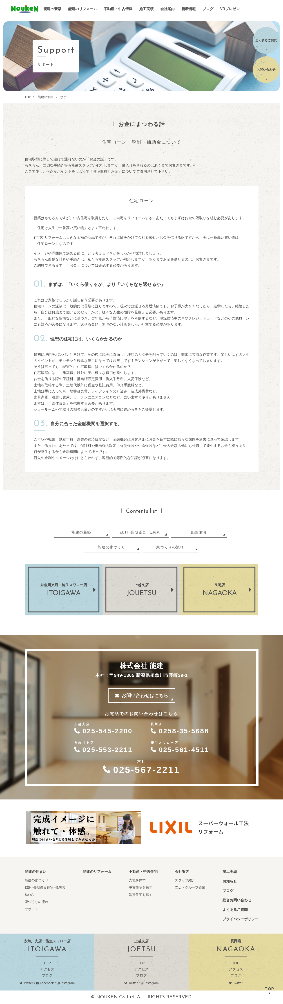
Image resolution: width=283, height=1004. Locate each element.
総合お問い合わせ (237, 900)
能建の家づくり (36, 880)
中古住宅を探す (140, 887)
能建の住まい (35, 871)
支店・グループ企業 (190, 887)
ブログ (228, 891)
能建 (24, 9)
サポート (31, 909)
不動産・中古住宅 (143, 871)
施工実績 (230, 871)
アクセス (47, 969)
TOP (47, 963)
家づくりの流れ (36, 902)
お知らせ (230, 881)
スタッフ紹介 (185, 880)
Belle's (30, 894)
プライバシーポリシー (240, 919)
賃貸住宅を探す (140, 894)
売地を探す (137, 880)
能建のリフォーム (97, 871)
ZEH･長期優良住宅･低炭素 (45, 887)
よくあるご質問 (235, 910)
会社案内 (182, 871)
